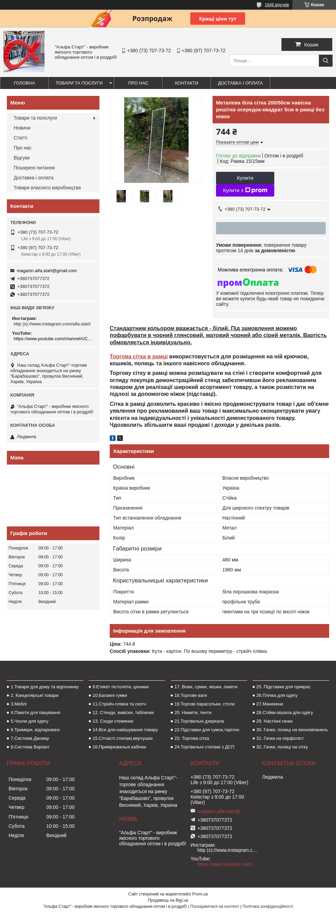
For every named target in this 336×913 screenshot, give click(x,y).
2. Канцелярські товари (34, 695)
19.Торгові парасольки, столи (205, 703)
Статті (20, 138)
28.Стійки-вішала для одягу (284, 712)
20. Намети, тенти (193, 712)
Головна (24, 83)
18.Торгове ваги (191, 695)
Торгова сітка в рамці (139, 356)
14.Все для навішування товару (125, 729)
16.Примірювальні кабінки (119, 746)
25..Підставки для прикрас (283, 686)
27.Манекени (269, 703)
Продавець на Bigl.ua (168, 900)
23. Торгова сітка (192, 738)
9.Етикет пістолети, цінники (121, 686)
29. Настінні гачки (274, 721)
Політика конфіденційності (267, 906)
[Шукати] (326, 61)
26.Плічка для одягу (277, 695)
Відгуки (22, 157)
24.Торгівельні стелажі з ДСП (205, 746)
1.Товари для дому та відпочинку (45, 686)
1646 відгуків (277, 4)
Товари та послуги (79, 83)
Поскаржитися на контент (214, 906)
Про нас (138, 83)
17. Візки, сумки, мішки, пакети (206, 686)
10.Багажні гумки (110, 695)
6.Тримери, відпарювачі (35, 729)
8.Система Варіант (30, 746)
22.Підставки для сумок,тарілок (207, 729)
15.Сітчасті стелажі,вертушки (123, 738)
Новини (22, 128)
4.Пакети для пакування (35, 712)
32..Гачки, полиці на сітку (282, 746)
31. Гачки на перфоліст (280, 738)
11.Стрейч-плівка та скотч (119, 703)
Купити (245, 178)
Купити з (245, 190)
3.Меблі (18, 703)
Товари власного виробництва (47, 187)
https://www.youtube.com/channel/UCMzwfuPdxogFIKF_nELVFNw (54, 338)
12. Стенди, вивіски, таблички (123, 712)
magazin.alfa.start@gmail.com (47, 270)
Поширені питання (34, 167)
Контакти (186, 83)
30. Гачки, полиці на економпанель (292, 729)
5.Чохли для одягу (29, 721)
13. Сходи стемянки (113, 721)
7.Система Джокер (30, 738)
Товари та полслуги (35, 118)
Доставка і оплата (240, 83)
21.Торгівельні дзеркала (199, 721)
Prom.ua (200, 894)
